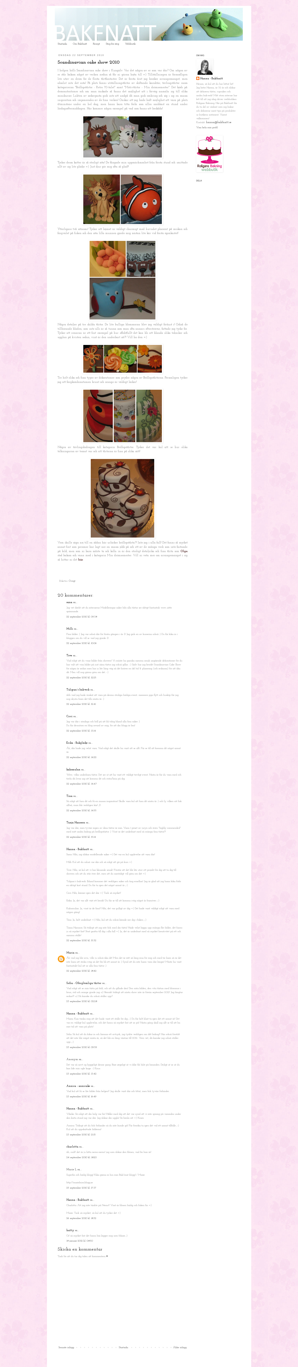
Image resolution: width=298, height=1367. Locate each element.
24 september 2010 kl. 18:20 (81, 1157)
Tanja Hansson (75, 822)
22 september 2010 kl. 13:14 (81, 730)
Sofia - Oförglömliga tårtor (83, 983)
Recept (96, 43)
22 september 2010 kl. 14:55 (81, 810)
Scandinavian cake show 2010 (89, 62)
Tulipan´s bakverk (78, 689)
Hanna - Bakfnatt (77, 849)
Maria (70, 952)
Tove (69, 655)
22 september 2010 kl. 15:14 (81, 837)
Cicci (69, 716)
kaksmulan (73, 769)
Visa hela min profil (207, 127)
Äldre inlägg (180, 1347)
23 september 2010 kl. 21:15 (81, 1134)
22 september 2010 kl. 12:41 (81, 704)
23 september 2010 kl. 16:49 (81, 1096)
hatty (70, 1230)
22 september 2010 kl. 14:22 (81, 757)
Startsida (62, 43)
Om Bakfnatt (80, 43)
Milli (69, 628)
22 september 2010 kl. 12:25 (81, 677)
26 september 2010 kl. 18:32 (81, 1218)
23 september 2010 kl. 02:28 (81, 1001)
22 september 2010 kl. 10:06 (81, 643)
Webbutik (130, 43)
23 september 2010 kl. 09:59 (81, 1047)
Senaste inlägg (66, 1347)
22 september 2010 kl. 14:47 (81, 783)
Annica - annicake (78, 1086)
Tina (69, 796)
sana (69, 602)
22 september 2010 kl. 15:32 (81, 940)
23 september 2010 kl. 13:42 (81, 1073)
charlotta (72, 1146)
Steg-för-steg (112, 43)
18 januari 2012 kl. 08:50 (79, 1240)
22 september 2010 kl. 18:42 (81, 970)
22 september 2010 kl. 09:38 (81, 616)
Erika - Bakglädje (77, 743)
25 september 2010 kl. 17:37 (81, 1187)
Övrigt (72, 581)
